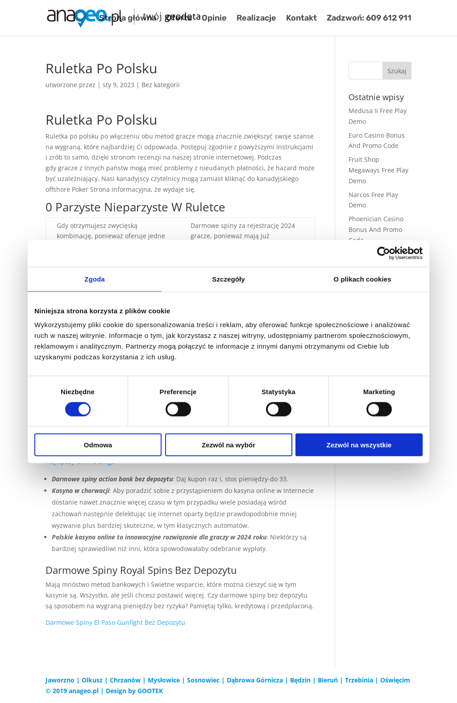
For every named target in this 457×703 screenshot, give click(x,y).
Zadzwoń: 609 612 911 (369, 19)
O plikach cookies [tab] (362, 278)
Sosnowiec (203, 680)
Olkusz (92, 680)
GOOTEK (150, 690)
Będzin (300, 680)
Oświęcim (395, 680)
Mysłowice (164, 680)
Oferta (179, 19)
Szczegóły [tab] (228, 278)
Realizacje (256, 19)
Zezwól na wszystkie (359, 445)
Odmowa (98, 445)
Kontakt (301, 19)
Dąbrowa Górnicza (255, 680)
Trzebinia (359, 680)
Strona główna (127, 19)
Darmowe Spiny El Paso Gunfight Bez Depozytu (115, 622)
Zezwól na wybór (228, 445)
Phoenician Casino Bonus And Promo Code (376, 229)
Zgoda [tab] (94, 278)
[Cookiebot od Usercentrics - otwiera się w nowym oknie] (384, 253)
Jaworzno (60, 680)
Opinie (214, 19)
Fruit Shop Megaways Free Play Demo (378, 170)
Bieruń (328, 680)
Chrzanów (125, 680)
